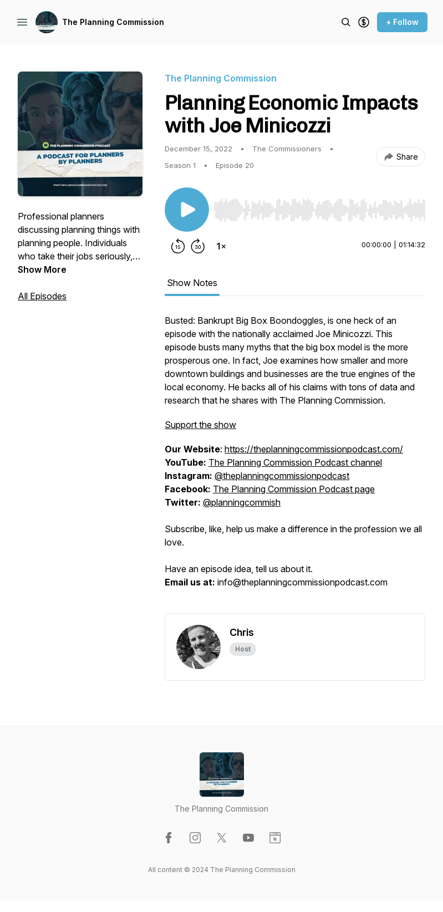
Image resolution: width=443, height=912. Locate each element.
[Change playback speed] (221, 246)
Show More (42, 269)
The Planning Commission (113, 22)
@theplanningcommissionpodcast (282, 475)
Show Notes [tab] (192, 282)
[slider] (319, 210)
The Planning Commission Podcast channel (295, 462)
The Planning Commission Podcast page (294, 489)
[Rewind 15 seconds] (178, 246)
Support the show (200, 424)
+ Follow (402, 22)
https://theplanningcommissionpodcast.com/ (314, 449)
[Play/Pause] (187, 209)
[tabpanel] (295, 463)
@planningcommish (242, 502)
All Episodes (42, 296)
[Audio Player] (319, 206)
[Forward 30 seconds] (198, 246)
